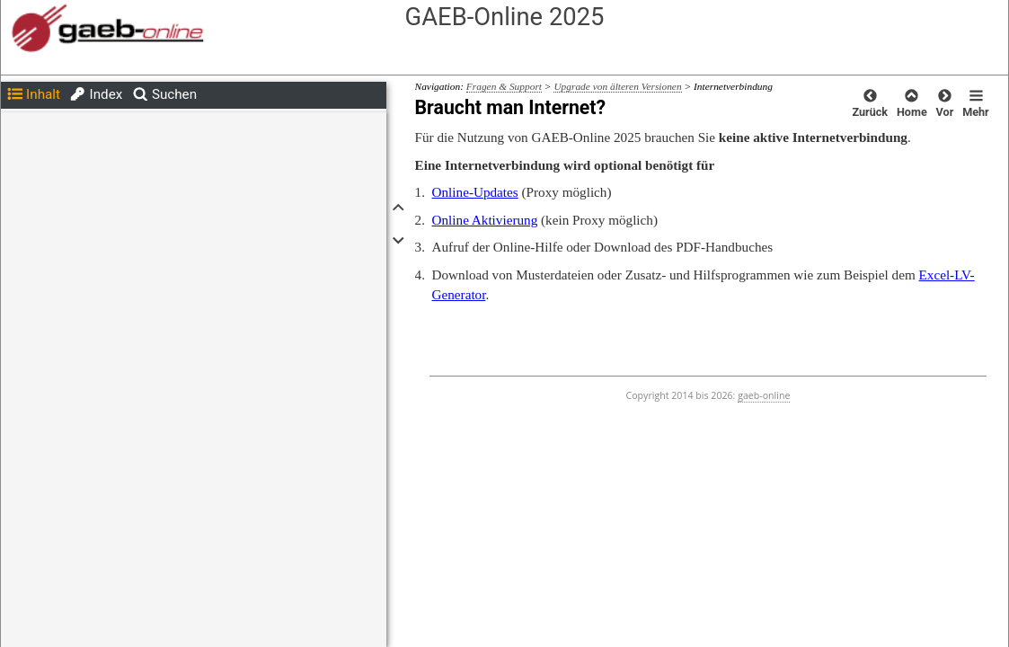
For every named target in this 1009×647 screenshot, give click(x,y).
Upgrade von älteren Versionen (617, 86)
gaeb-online (764, 395)
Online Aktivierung (485, 219)
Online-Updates (475, 191)
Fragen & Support (504, 86)
